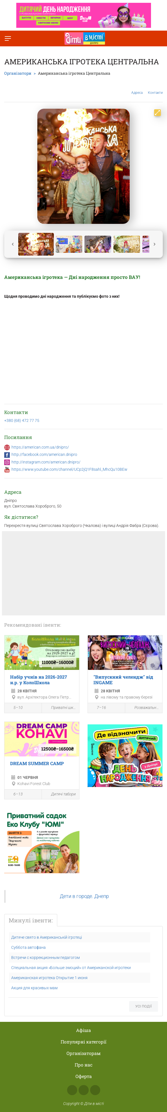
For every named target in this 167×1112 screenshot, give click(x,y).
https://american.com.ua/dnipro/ (40, 447)
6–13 (15, 795)
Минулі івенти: (31, 920)
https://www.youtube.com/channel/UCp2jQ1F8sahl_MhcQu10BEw (69, 469)
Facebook (72, 1090)
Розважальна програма (143, 708)
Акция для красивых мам (34, 988)
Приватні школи (60, 708)
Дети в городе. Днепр (84, 896)
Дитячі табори (60, 794)
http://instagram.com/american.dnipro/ (46, 462)
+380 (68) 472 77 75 (21, 420)
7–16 (98, 708)
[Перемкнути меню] (8, 38)
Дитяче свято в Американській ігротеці (46, 937)
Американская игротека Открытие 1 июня (49, 977)
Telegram (95, 1090)
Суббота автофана (28, 947)
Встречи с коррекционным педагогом (45, 957)
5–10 (15, 708)
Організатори (17, 73)
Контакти (155, 88)
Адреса (137, 88)
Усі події (143, 1006)
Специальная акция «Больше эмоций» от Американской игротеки (71, 967)
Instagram (84, 1090)
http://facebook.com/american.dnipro (44, 454)
